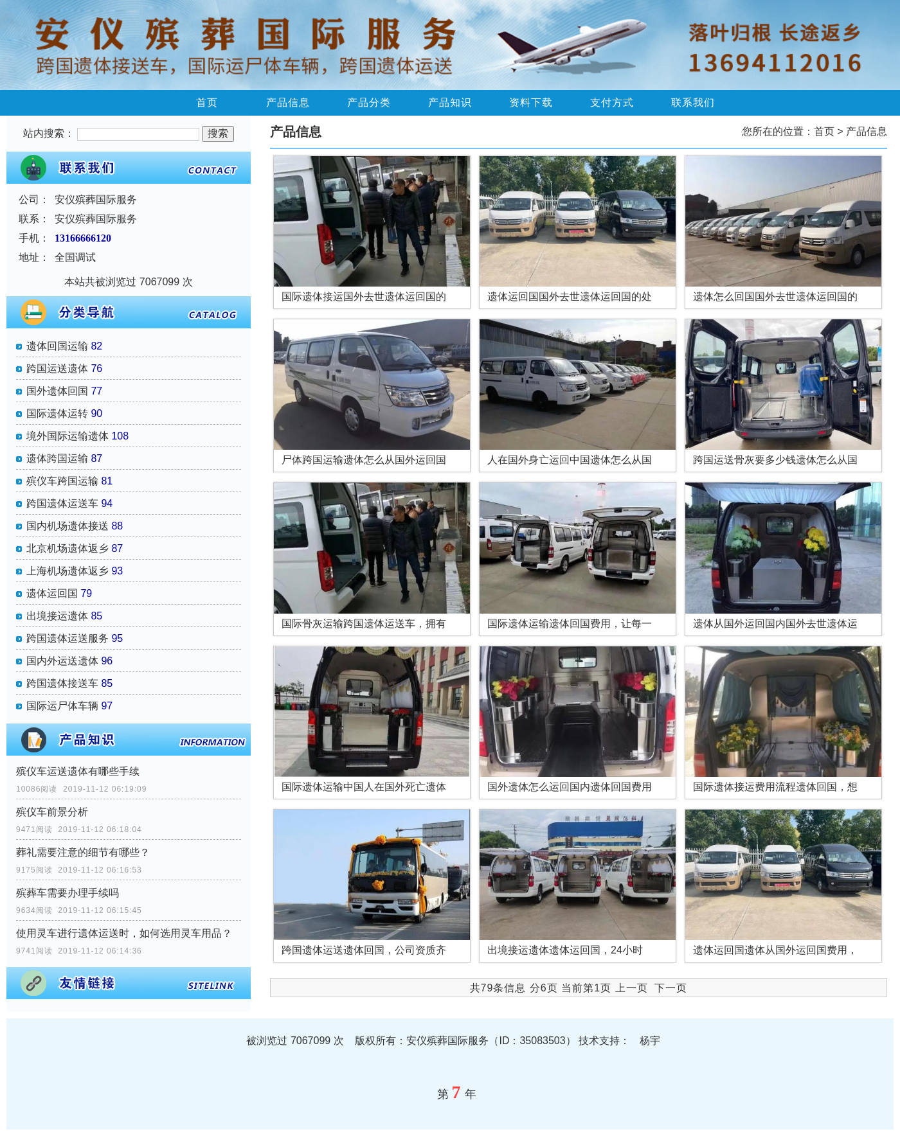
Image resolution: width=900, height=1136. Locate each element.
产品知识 (450, 102)
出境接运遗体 (57, 615)
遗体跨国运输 (57, 458)
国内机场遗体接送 (67, 525)
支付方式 (612, 102)
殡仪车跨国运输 (62, 480)
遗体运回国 (52, 593)
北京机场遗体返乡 (67, 548)
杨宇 (650, 1040)
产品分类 (369, 102)
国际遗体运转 (57, 413)
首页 (207, 102)
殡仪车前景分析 (52, 811)
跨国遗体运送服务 (67, 638)
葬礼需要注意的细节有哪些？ (83, 852)
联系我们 (693, 102)
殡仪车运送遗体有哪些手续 (78, 771)
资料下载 (531, 102)
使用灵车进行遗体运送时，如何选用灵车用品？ (124, 933)
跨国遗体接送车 (62, 683)
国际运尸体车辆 (62, 705)
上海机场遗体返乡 (67, 570)
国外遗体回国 (57, 391)
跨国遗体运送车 (62, 503)
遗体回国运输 (57, 346)
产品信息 (288, 102)
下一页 (670, 987)
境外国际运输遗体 (67, 435)
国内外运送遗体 (62, 660)
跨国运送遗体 (57, 368)
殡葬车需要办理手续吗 (67, 892)
